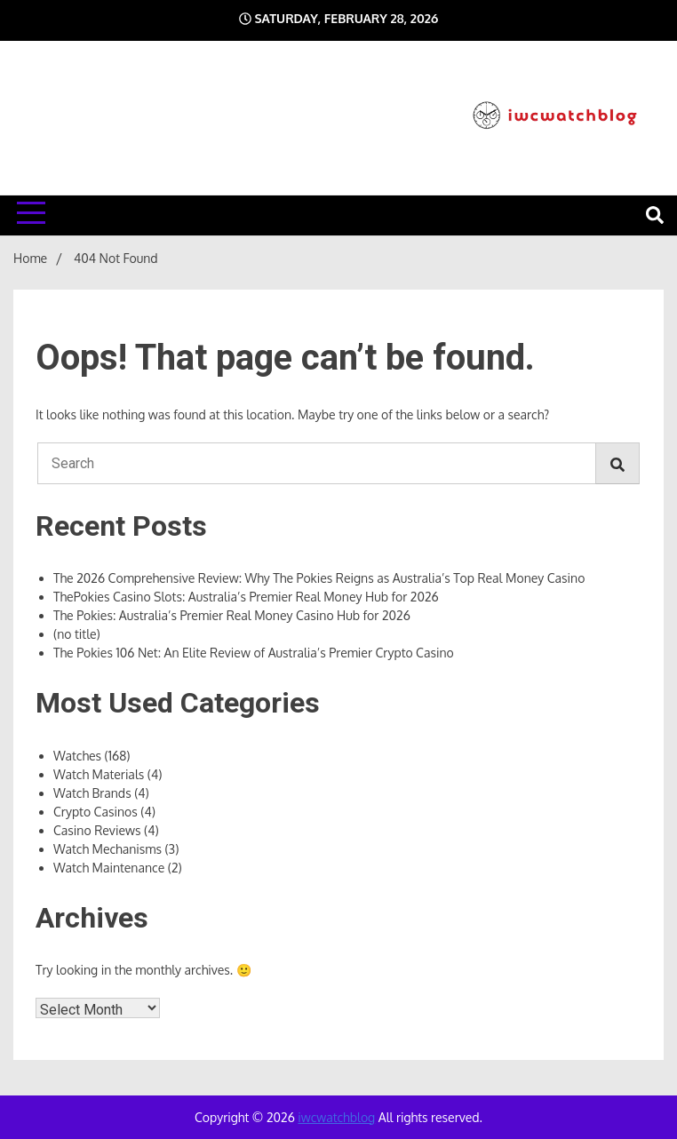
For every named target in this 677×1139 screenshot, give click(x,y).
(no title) (76, 633)
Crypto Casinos (95, 811)
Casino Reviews (96, 830)
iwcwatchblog (336, 1117)
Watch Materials (98, 774)
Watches (77, 755)
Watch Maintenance (108, 867)
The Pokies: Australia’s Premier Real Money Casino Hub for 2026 (231, 615)
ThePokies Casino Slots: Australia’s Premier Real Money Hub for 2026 (246, 596)
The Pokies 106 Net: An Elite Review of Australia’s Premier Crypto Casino (253, 652)
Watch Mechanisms (107, 848)
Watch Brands (92, 792)
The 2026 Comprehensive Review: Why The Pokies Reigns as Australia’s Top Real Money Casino (319, 577)
